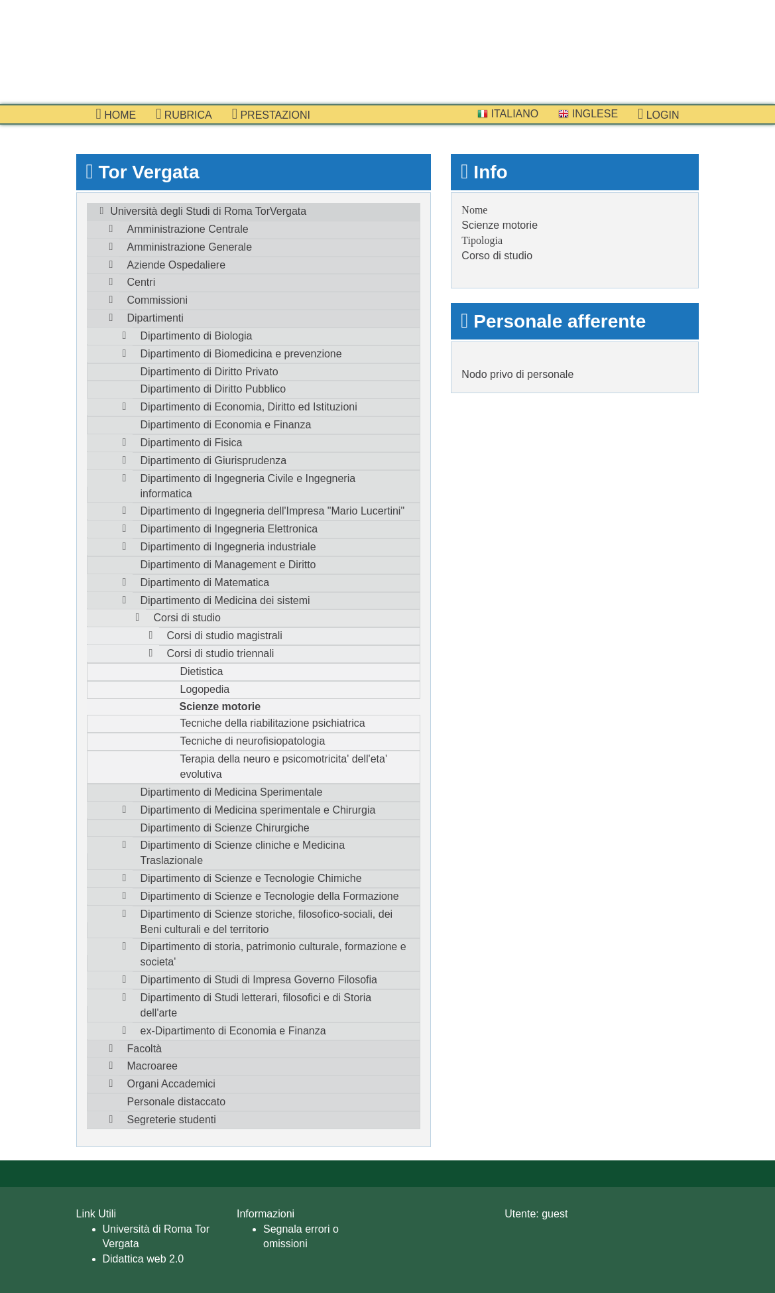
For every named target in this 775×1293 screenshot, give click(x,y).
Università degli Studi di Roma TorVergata (208, 211)
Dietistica (201, 671)
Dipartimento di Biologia (197, 335)
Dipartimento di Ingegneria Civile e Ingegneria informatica (248, 486)
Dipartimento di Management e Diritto (228, 564)
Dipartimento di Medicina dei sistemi (225, 600)
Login (658, 114)
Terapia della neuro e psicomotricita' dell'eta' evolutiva (283, 766)
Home (116, 114)
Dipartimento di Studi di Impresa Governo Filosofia (259, 979)
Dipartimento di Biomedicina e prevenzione (241, 353)
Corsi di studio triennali (220, 653)
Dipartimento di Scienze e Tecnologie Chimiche (251, 878)
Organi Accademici (171, 1083)
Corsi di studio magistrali (224, 635)
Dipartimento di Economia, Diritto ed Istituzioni (249, 406)
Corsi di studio (187, 617)
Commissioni (157, 300)
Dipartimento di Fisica (192, 442)
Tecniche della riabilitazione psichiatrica (272, 723)
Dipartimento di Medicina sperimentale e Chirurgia (258, 810)
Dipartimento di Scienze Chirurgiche (225, 827)
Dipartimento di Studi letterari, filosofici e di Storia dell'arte (256, 1005)
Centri (141, 282)
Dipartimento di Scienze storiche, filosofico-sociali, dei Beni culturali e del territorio (267, 921)
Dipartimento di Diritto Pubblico (213, 389)
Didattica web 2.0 (143, 1258)
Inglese (588, 113)
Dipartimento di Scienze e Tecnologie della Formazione (270, 896)
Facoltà (144, 1048)
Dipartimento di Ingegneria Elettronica (229, 528)
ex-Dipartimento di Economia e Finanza (233, 1030)
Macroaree (152, 1066)
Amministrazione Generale (190, 247)
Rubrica (184, 114)
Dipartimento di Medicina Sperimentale (232, 792)
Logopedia (205, 689)
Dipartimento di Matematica (205, 582)
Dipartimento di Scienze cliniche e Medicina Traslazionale (243, 852)
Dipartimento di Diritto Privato (209, 371)
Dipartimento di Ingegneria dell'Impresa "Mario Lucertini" (273, 511)
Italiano (507, 113)
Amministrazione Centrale (188, 229)
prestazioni (271, 114)
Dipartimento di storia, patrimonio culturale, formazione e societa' (273, 954)
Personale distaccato (176, 1101)
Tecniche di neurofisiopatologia (253, 741)
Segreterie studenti (171, 1119)
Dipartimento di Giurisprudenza (214, 460)
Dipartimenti (155, 318)
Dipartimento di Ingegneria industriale (228, 546)
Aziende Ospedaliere (176, 265)
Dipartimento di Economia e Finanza (226, 424)
